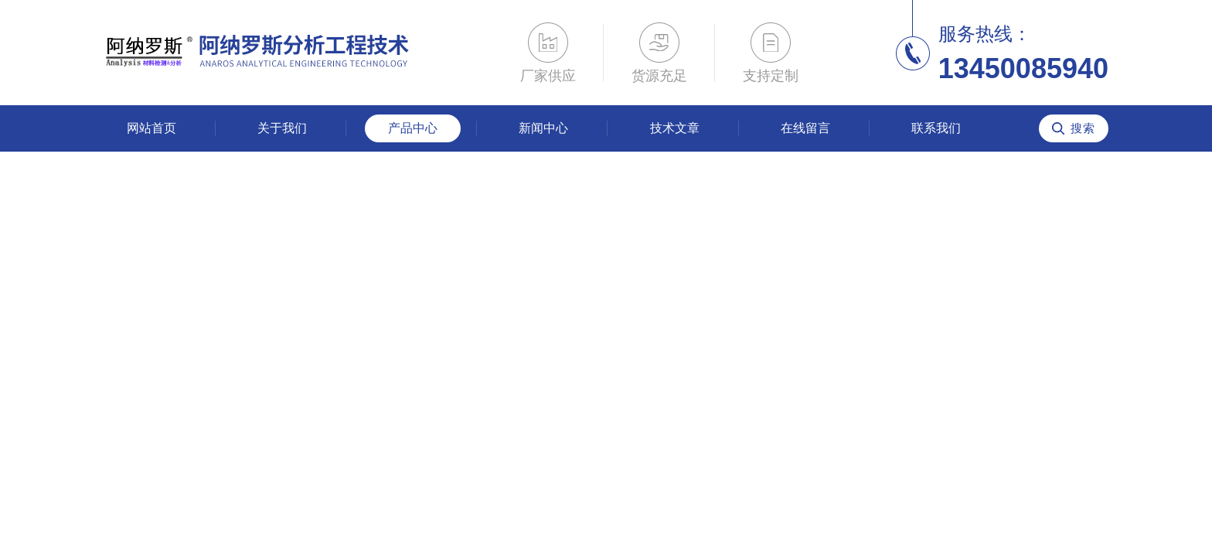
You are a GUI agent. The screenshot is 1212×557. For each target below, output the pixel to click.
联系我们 (936, 128)
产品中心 (412, 128)
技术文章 (675, 128)
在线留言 (805, 128)
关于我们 (282, 128)
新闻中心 (543, 128)
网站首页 (151, 128)
